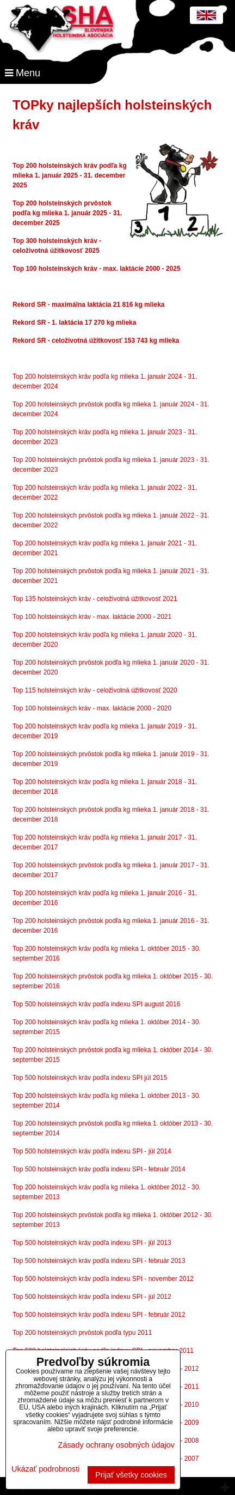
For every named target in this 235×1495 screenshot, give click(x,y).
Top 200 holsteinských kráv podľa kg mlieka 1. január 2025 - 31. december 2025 (70, 175)
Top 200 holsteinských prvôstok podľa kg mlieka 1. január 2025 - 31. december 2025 (67, 213)
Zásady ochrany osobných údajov (116, 1445)
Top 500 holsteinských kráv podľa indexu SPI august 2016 (96, 1004)
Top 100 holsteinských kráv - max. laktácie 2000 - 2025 (97, 268)
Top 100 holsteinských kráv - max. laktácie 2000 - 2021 (92, 617)
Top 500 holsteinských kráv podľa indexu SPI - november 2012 (103, 1279)
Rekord (24, 304)
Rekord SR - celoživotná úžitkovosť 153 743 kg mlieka (96, 340)
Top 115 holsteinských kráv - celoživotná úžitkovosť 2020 (95, 690)
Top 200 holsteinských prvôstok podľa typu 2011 (82, 1332)
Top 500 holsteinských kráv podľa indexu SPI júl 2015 (90, 1077)
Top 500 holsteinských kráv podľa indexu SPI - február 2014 (99, 1169)
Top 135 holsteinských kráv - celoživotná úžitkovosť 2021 (95, 599)
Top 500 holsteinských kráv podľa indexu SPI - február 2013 (99, 1261)
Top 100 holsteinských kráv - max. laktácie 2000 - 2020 (92, 708)
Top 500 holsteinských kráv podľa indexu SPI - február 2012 (99, 1314)
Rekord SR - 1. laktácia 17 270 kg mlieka (74, 322)
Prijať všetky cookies (131, 1474)
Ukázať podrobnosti (45, 1469)
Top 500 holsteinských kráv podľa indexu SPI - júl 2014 (92, 1151)
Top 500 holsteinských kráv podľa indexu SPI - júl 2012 (92, 1296)
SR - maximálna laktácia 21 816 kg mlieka (99, 304)
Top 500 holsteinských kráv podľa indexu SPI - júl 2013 (92, 1243)
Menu (22, 73)
